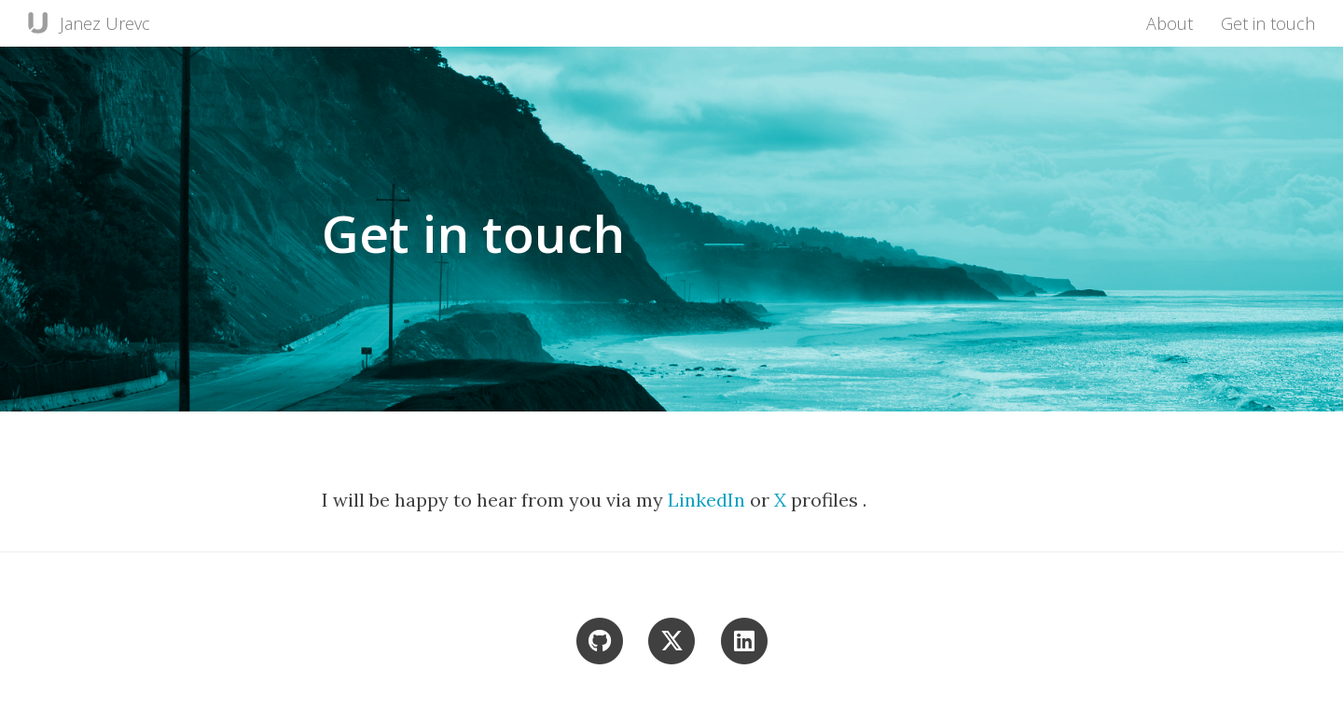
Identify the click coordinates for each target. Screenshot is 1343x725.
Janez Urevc (105, 23)
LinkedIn (709, 499)
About (1169, 23)
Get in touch (1268, 23)
